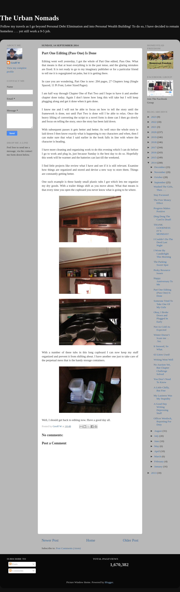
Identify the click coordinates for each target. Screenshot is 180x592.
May (157, 446)
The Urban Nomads (29, 18)
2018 (154, 142)
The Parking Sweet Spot (161, 263)
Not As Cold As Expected (162, 328)
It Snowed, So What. (161, 348)
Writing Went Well (163, 359)
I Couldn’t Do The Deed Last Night (163, 242)
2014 (154, 162)
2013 (154, 472)
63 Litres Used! (162, 354)
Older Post (130, 540)
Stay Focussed (161, 194)
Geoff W (15, 62)
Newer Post (50, 540)
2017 (154, 147)
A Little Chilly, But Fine (161, 389)
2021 (154, 126)
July (156, 435)
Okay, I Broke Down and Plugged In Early (161, 317)
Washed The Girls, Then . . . (163, 188)
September (160, 182)
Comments (16, 570)
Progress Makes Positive (162, 210)
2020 (154, 132)
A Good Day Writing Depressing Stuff (161, 408)
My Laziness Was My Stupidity (163, 397)
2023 (154, 116)
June (157, 441)
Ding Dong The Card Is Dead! (162, 218)
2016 (154, 152)
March (158, 456)
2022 (154, 121)
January (158, 466)
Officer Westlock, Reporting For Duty (163, 421)
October (158, 177)
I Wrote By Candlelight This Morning (162, 253)
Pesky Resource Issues (162, 272)
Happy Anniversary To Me (163, 281)
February (159, 461)
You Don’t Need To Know (162, 381)
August (158, 430)
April (157, 451)
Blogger (109, 582)
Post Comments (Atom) (68, 548)
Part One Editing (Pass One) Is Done (162, 292)
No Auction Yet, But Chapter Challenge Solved (162, 369)
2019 (154, 137)
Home (90, 540)
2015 (154, 157)
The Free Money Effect (162, 201)
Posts (13, 564)
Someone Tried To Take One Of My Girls (163, 303)
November (160, 172)
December (160, 167)
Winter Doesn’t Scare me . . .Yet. (162, 337)
